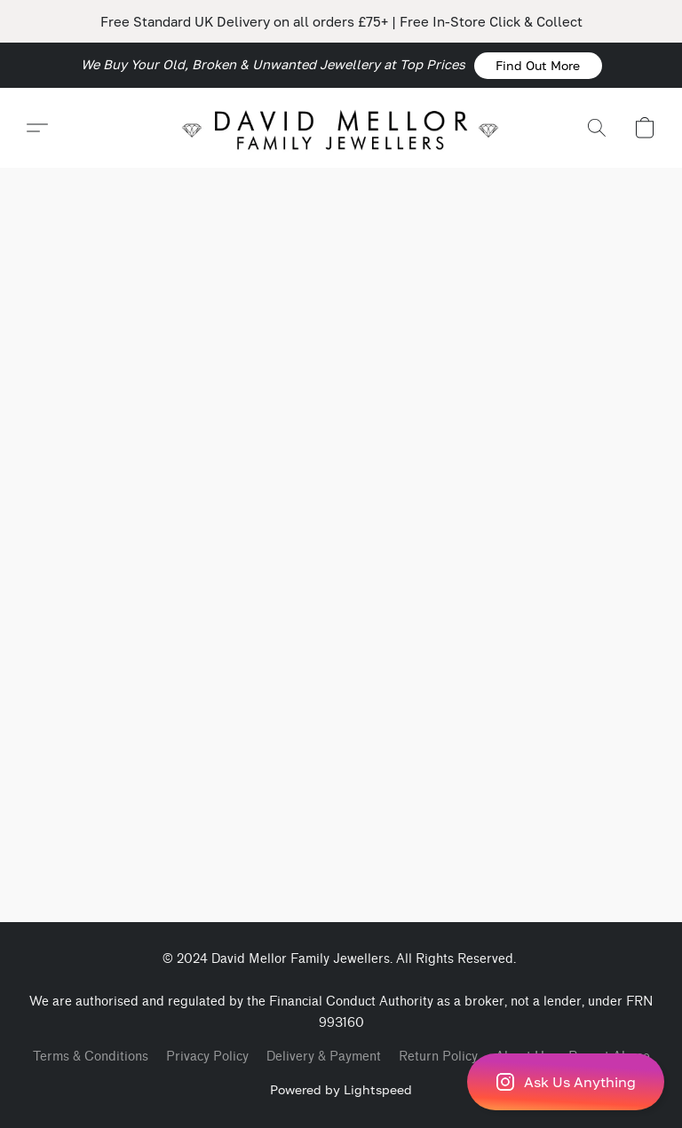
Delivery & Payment (323, 1056)
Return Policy (438, 1056)
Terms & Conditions (90, 1056)
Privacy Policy (207, 1056)
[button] (538, 65)
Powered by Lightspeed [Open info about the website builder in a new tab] (341, 1089)
